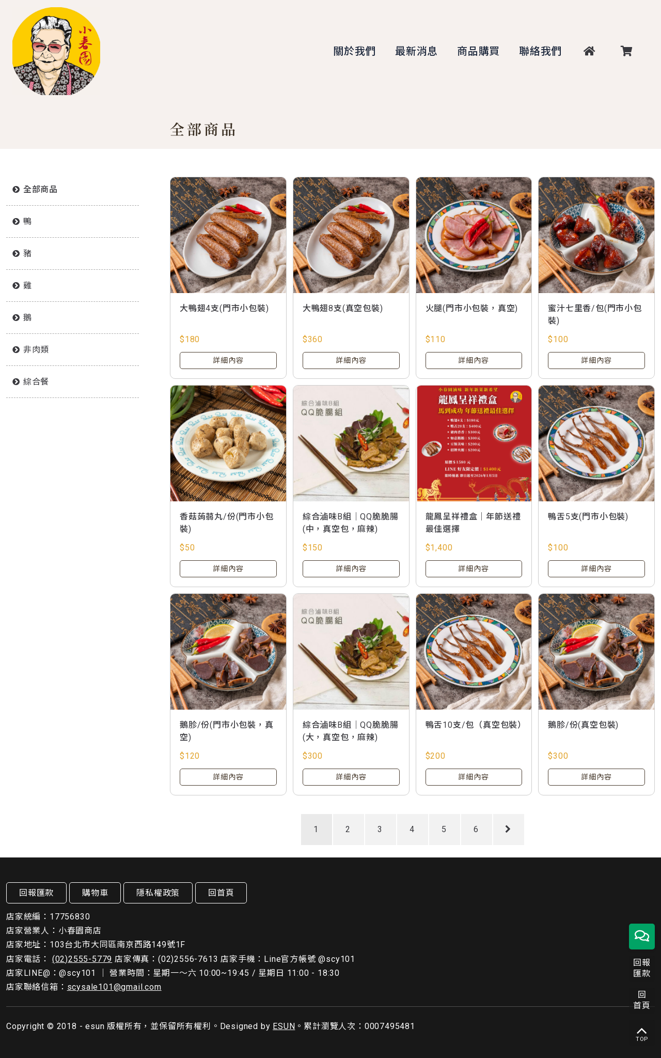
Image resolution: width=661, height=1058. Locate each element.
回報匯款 (36, 893)
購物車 (95, 893)
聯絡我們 (540, 51)
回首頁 (221, 893)
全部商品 (40, 189)
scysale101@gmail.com (114, 987)
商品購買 (478, 51)
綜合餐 (36, 382)
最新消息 (416, 51)
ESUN (284, 1026)
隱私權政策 (158, 893)
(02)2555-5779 (82, 959)
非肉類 (36, 350)
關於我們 (354, 51)
